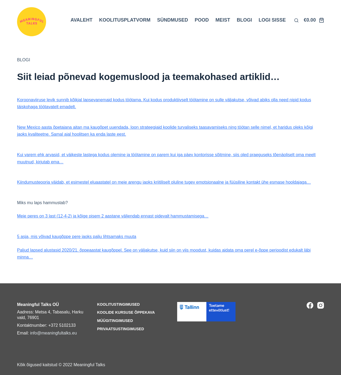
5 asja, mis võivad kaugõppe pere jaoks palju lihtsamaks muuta (76, 236)
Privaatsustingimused (120, 329)
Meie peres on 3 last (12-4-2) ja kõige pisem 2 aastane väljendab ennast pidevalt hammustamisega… (113, 216)
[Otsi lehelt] (296, 20)
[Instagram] (320, 305)
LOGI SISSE (272, 20)
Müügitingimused (115, 320)
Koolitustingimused (118, 304)
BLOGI (244, 20)
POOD (202, 20)
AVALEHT (81, 20)
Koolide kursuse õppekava (126, 312)
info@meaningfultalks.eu (53, 333)
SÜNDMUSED (172, 20)
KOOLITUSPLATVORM (125, 20)
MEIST (223, 20)
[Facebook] (310, 305)
